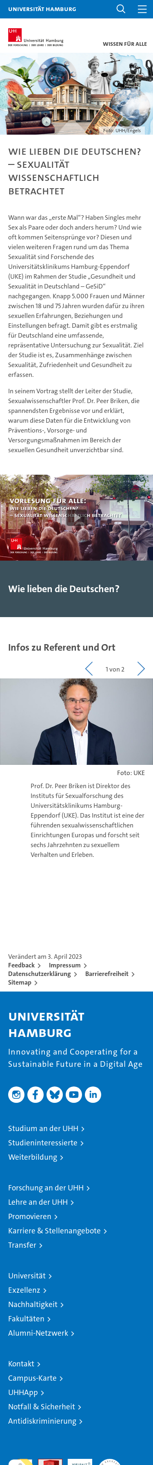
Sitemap (19, 982)
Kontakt (21, 1364)
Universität (27, 1276)
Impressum (65, 965)
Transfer (22, 1245)
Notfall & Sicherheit (41, 1407)
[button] (121, 9)
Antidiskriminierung (42, 1421)
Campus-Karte (32, 1378)
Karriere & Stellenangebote (54, 1231)
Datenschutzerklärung (39, 973)
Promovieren (29, 1216)
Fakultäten (26, 1319)
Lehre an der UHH (38, 1202)
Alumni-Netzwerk (38, 1333)
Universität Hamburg (42, 8)
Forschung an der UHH (46, 1188)
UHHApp (23, 1392)
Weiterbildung (32, 1157)
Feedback (21, 965)
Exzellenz (24, 1290)
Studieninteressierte (43, 1143)
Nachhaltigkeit (33, 1304)
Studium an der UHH (43, 1128)
